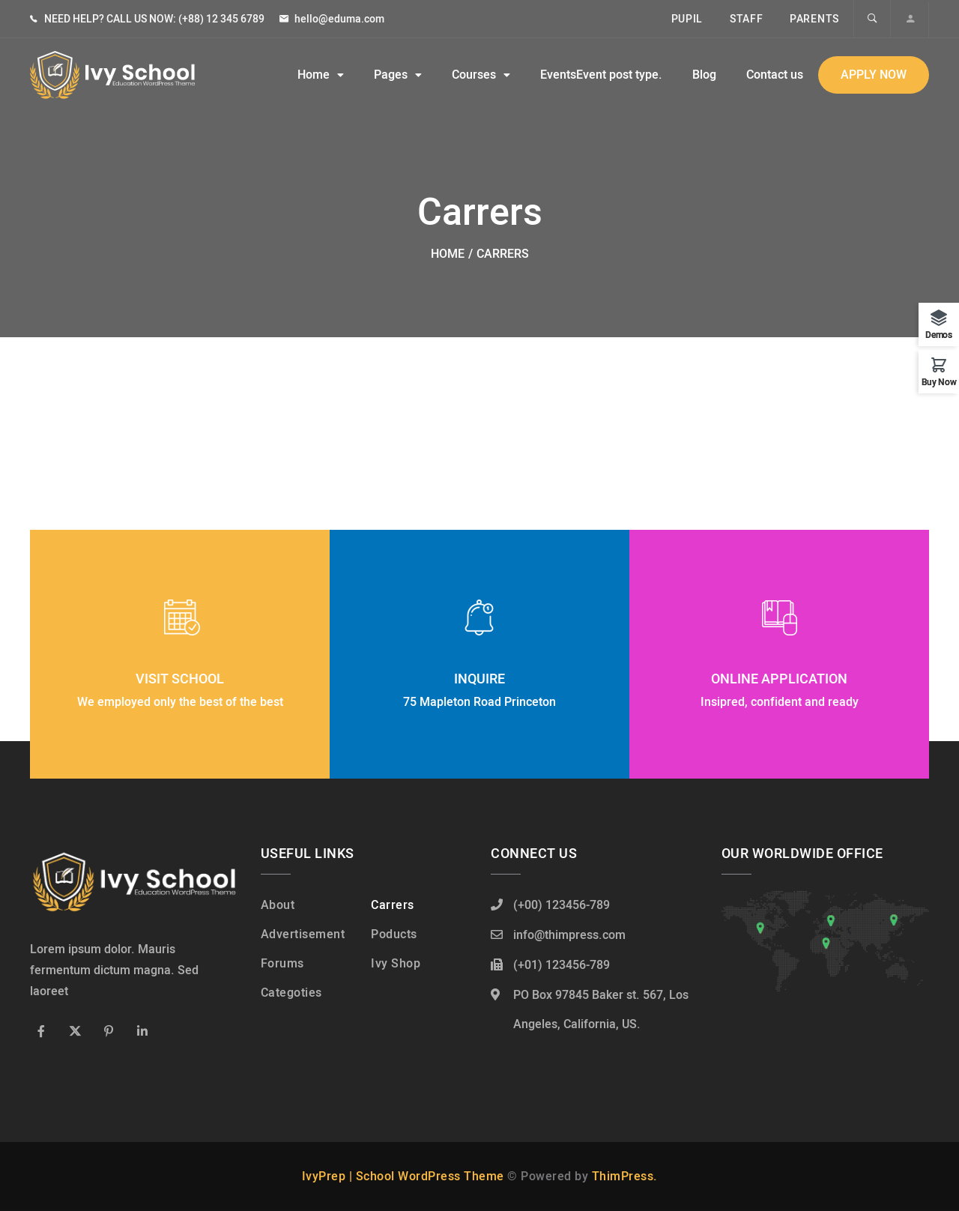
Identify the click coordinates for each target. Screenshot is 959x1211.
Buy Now (939, 381)
